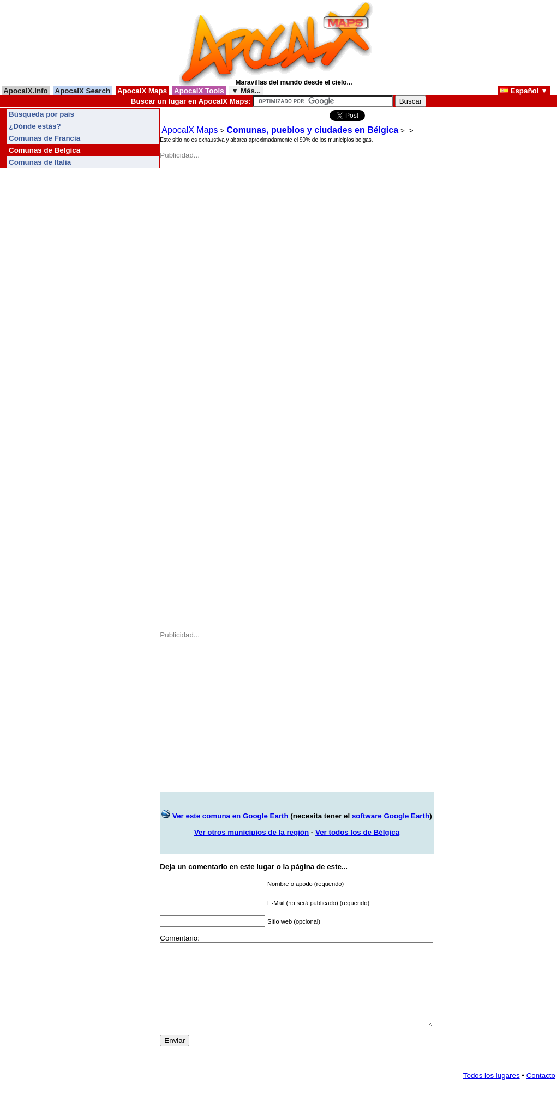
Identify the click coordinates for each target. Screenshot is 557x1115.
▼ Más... (245, 91)
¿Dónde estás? (35, 126)
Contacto (540, 1092)
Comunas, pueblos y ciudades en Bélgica (312, 130)
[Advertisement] (235, 227)
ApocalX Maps (142, 91)
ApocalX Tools (199, 91)
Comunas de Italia (40, 162)
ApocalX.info (26, 91)
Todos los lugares (491, 1092)
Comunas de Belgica (44, 150)
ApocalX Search (82, 91)
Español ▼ (524, 91)
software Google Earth (390, 816)
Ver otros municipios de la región (251, 832)
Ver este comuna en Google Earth (230, 816)
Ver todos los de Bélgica (357, 832)
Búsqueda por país (41, 114)
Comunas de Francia (44, 138)
